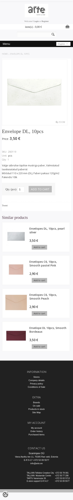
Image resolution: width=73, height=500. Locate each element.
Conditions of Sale (36, 387)
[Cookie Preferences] (5, 494)
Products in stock (36, 409)
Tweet (5, 205)
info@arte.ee (36, 463)
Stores (36, 377)
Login (36, 21)
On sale (36, 406)
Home (5, 54)
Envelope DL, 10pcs (19, 54)
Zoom (61, 122)
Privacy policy (36, 383)
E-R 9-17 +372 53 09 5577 (36, 460)
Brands (36, 402)
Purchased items (37, 434)
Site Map (36, 412)
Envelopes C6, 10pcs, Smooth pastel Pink (43, 263)
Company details (37, 380)
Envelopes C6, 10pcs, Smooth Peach (43, 296)
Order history (36, 431)
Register (45, 21)
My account (36, 428)
